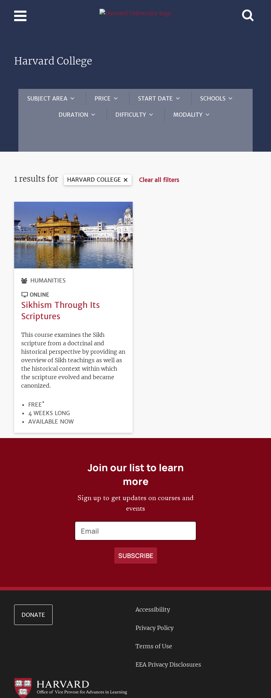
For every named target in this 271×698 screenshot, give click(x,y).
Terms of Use (154, 625)
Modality (188, 114)
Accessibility (153, 588)
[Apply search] (135, 534)
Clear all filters (159, 158)
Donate (33, 593)
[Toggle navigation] (20, 16)
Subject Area (47, 98)
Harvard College (94, 158)
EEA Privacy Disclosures (168, 643)
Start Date (155, 98)
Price (103, 98)
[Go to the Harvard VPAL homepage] (70, 666)
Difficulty (130, 114)
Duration (73, 114)
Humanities (48, 259)
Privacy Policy (155, 606)
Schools (212, 98)
